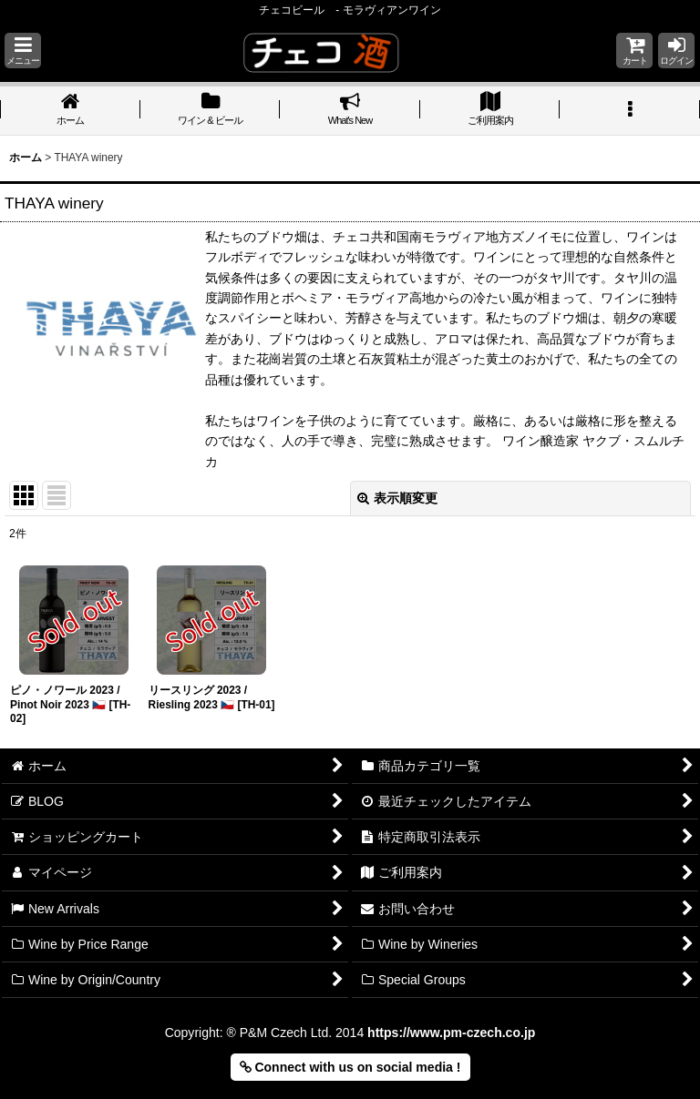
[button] (23, 50)
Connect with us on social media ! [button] (350, 1067)
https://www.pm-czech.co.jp (451, 1032)
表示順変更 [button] (397, 498)
